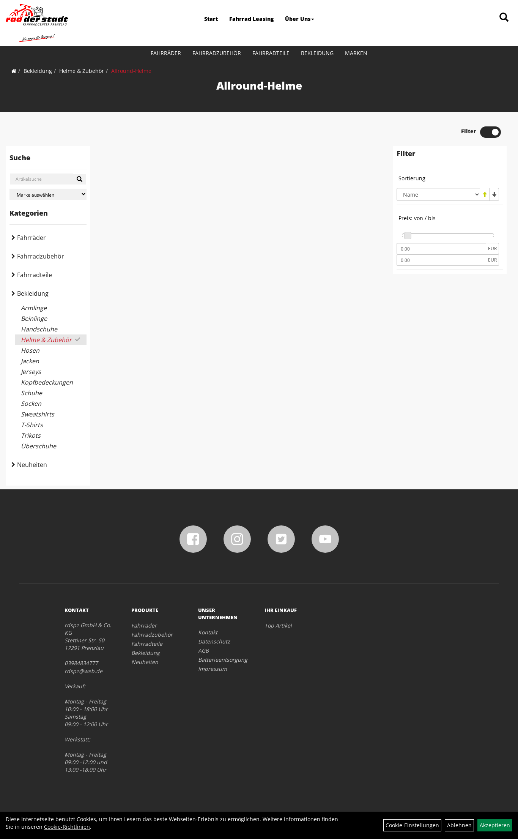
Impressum (212, 668)
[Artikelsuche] (504, 17)
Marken (356, 53)
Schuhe (31, 393)
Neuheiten (32, 465)
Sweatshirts (37, 414)
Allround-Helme (131, 70)
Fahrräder (166, 53)
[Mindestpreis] (441, 248)
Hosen (30, 350)
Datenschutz (214, 641)
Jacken (30, 361)
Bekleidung (317, 53)
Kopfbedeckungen (47, 382)
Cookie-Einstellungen (412, 825)
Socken (31, 403)
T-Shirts (32, 425)
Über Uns (299, 18)
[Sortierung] (438, 194)
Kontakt (207, 632)
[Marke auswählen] (48, 194)
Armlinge (34, 308)
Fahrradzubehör (216, 53)
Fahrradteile (271, 53)
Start (211, 18)
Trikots (31, 435)
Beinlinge (34, 318)
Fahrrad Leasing (251, 18)
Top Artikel (278, 625)
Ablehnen (459, 825)
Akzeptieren (495, 825)
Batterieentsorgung (222, 659)
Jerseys (31, 371)
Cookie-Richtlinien (67, 826)
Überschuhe (38, 446)
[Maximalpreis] (441, 260)
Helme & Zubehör (81, 70)
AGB (203, 650)
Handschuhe (39, 329)
